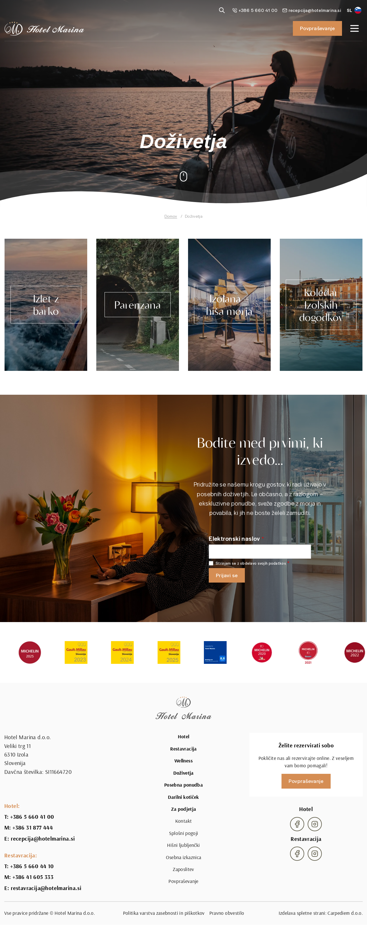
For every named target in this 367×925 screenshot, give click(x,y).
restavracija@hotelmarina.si (46, 888)
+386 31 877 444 (32, 828)
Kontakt (183, 821)
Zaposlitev (183, 869)
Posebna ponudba (183, 784)
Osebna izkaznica (183, 857)
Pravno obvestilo (226, 913)
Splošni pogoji (183, 833)
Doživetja (183, 773)
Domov (170, 216)
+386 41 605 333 (32, 877)
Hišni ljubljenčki (183, 845)
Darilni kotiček (183, 797)
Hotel (183, 736)
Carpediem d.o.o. (345, 913)
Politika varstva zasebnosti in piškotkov (164, 913)
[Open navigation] (354, 28)
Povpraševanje (317, 28)
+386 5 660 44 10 (32, 866)
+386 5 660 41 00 (32, 817)
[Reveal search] (222, 10)
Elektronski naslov (234, 538)
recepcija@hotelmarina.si (43, 839)
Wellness (183, 760)
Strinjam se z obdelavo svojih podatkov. (251, 563)
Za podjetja (183, 809)
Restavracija (183, 748)
